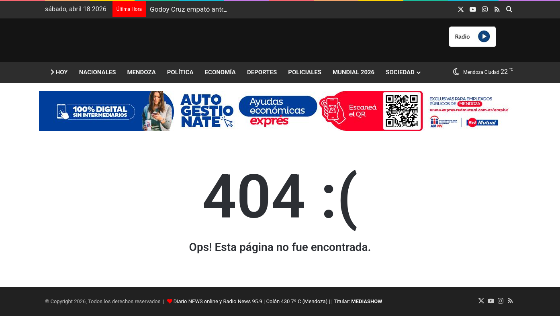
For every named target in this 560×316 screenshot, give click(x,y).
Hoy (59, 72)
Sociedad (400, 72)
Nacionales (97, 72)
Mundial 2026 (353, 72)
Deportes (262, 72)
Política (180, 72)
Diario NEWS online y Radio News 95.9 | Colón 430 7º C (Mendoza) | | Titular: (278, 301)
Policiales (304, 72)
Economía (220, 72)
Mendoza (141, 72)
